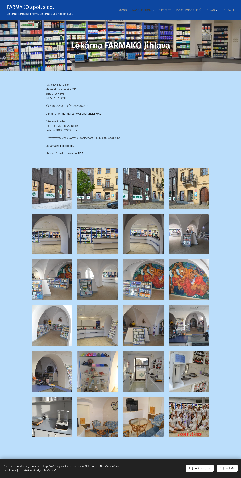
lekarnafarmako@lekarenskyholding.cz (77, 113)
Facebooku (67, 146)
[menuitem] (132, 10)
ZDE (80, 153)
